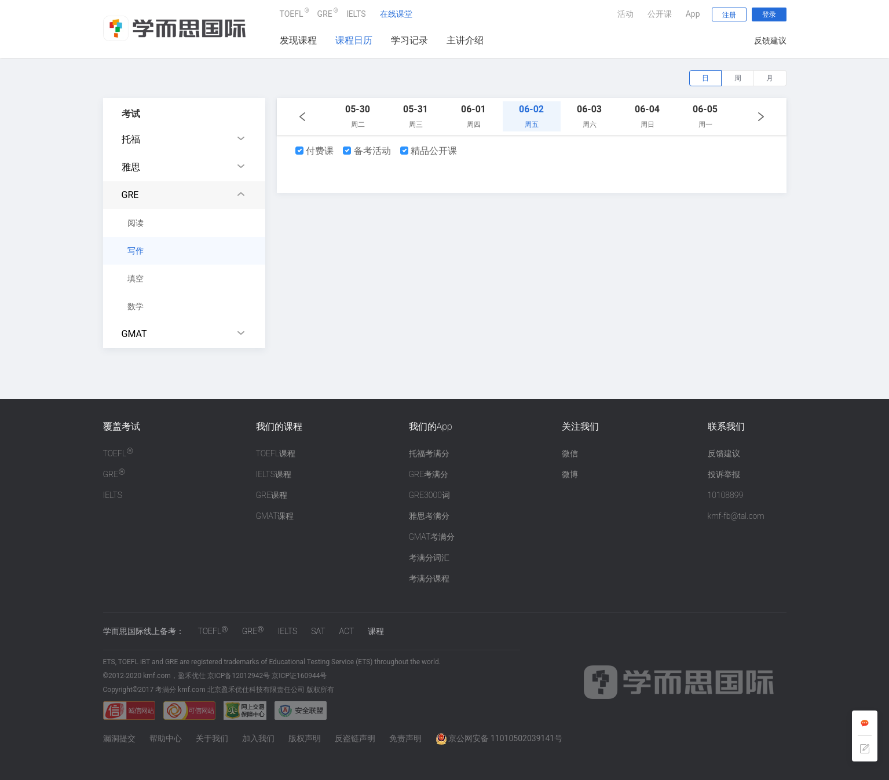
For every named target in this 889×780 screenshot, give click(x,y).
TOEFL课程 (276, 453)
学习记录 (409, 40)
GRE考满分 (429, 474)
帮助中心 (165, 738)
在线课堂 (396, 14)
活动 (625, 14)
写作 (135, 250)
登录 (769, 14)
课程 (376, 631)
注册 (729, 15)
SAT (318, 631)
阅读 (135, 223)
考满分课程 (429, 578)
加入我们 (258, 738)
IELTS (356, 14)
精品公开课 (429, 150)
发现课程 (298, 40)
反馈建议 (770, 40)
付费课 (314, 150)
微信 (570, 453)
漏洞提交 (119, 738)
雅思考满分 (429, 516)
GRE (324, 12)
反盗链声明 (355, 738)
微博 (570, 474)
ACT (346, 631)
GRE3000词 (429, 495)
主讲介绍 (465, 40)
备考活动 (367, 150)
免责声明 (405, 738)
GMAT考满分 (432, 536)
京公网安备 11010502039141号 (499, 738)
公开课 (659, 14)
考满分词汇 (429, 557)
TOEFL (291, 12)
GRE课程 (272, 495)
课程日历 (353, 40)
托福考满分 (429, 453)
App (693, 14)
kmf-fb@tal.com (736, 516)
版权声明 (304, 738)
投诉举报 (724, 474)
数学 (135, 306)
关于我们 (212, 738)
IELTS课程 (274, 474)
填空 (135, 278)
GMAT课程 (275, 516)
